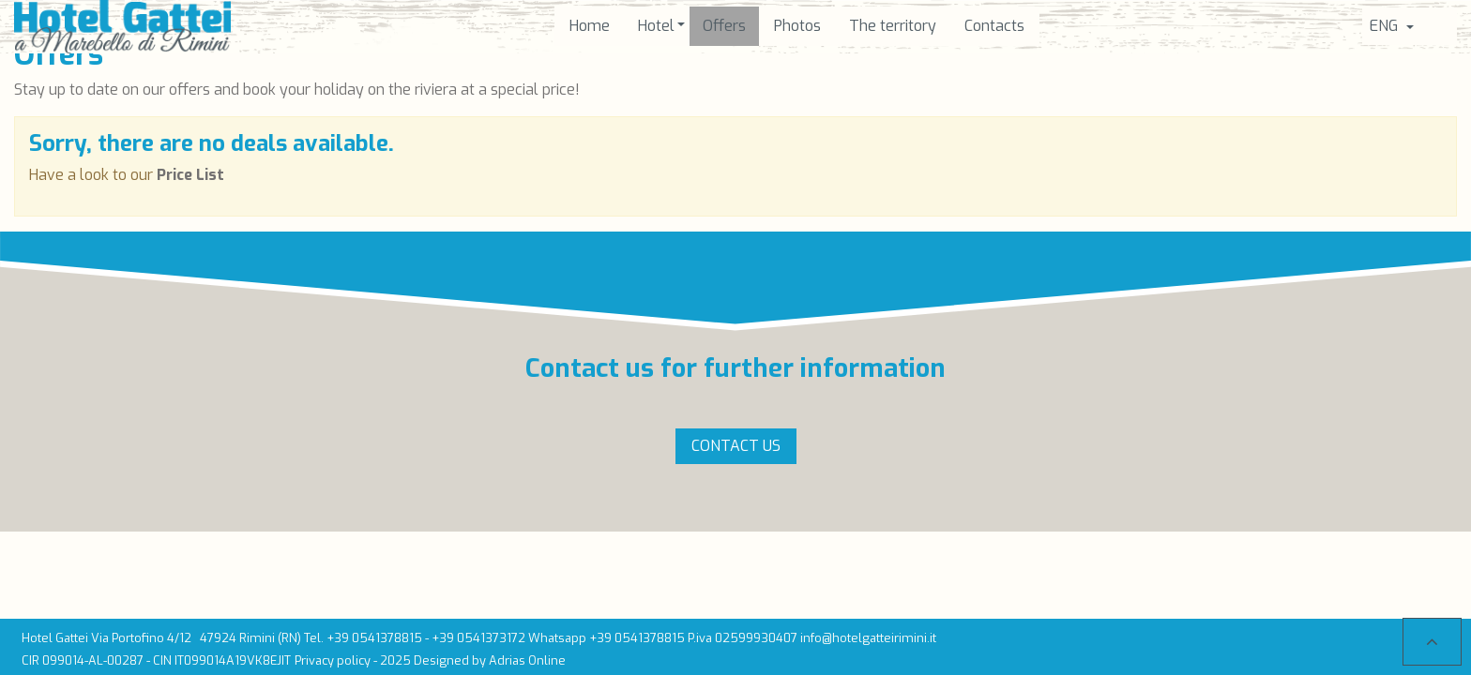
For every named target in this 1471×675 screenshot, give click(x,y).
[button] (656, 26)
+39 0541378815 (374, 638)
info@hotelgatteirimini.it (868, 638)
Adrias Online (527, 660)
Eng (1386, 26)
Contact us (736, 446)
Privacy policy (333, 660)
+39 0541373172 (478, 638)
